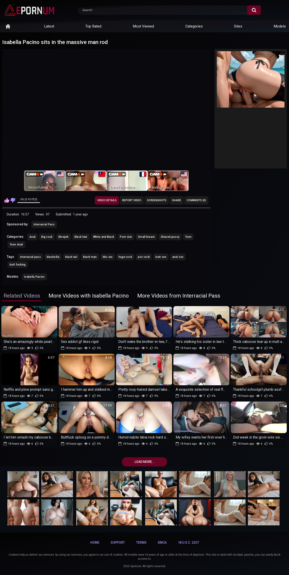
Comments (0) (196, 200)
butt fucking (18, 264)
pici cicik (144, 257)
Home (8, 26)
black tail (71, 257)
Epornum (136, 566)
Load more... (145, 462)
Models (280, 26)
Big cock (46, 236)
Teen (188, 236)
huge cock (125, 257)
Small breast (146, 236)
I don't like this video (12, 200)
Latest (49, 26)
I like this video (7, 200)
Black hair (81, 236)
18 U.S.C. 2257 (188, 542)
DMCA (162, 542)
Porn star (126, 236)
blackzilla (53, 257)
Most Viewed (143, 26)
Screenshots (156, 200)
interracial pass (30, 257)
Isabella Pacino (34, 276)
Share (176, 200)
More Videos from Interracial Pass (178, 296)
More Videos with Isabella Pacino (89, 296)
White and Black (103, 236)
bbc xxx (108, 257)
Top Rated (93, 26)
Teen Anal (16, 244)
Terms (141, 542)
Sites (238, 26)
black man (90, 257)
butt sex (161, 257)
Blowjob (63, 236)
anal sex (177, 257)
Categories (194, 26)
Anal (32, 236)
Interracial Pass (44, 224)
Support (118, 542)
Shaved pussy (170, 236)
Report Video (131, 200)
